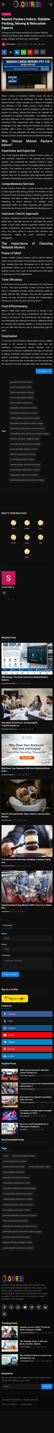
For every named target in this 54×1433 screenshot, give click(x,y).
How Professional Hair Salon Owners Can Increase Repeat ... (26, 815)
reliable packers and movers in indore (25, 418)
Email (4, 944)
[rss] (4, 1314)
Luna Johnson (24, 1116)
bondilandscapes (7, 775)
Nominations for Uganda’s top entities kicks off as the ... (36, 1098)
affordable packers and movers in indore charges (29, 433)
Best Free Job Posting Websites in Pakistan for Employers (34, 1125)
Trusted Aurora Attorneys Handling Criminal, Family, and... (26, 861)
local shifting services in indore (22, 459)
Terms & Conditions (10, 1404)
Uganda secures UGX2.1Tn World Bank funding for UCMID (35, 1328)
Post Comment (10, 974)
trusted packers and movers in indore (24, 469)
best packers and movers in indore (23, 413)
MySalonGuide (7, 820)
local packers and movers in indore (23, 475)
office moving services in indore (22, 454)
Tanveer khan (25, 1347)
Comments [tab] (8, 925)
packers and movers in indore (22, 392)
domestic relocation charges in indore (24, 439)
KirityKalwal (6, 911)
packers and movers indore (21, 382)
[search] (51, 4)
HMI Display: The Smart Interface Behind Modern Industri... (25, 678)
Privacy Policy (25, 1404)
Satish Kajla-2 (8, 587)
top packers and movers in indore (23, 408)
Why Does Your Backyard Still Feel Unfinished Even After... (26, 769)
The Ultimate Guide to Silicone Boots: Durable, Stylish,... (33, 1342)
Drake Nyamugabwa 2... (28, 1075)
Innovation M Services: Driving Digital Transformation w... (19, 724)
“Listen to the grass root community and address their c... (37, 1085)
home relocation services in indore (23, 449)
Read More (44, 371)
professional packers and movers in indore (27, 480)
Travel (5, 1156)
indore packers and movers (21, 403)
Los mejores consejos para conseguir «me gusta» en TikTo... (36, 1112)
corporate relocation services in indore (25, 444)
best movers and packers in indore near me (27, 428)
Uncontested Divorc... (9, 866)
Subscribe (47, 1386)
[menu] (3, 4)
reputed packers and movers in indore (25, 464)
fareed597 (23, 1129)
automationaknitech (9, 683)
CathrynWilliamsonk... (27, 1361)
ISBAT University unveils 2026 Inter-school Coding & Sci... (35, 1071)
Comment (6, 955)
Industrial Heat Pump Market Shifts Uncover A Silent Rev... (27, 906)
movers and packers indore (21, 387)
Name (4, 933)
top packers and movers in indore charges (26, 423)
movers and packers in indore (22, 397)
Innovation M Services (9, 729)
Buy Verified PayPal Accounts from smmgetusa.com (35, 1356)
